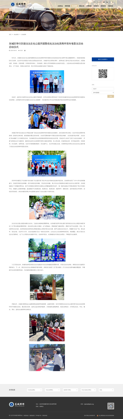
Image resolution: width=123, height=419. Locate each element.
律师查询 (96, 6)
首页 (94, 2)
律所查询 (103, 6)
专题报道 (110, 6)
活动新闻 (23, 34)
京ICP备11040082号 (88, 415)
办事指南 (88, 6)
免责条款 (26, 415)
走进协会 (60, 6)
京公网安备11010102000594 (105, 415)
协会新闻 (74, 6)
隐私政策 (32, 415)
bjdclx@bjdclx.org (89, 404)
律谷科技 (44, 415)
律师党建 (67, 6)
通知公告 (81, 6)
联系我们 (99, 2)
